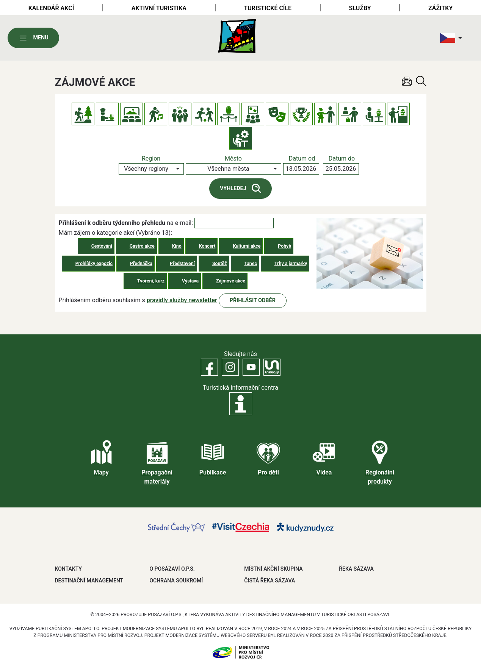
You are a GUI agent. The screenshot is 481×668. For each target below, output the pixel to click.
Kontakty (68, 569)
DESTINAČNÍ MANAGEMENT (89, 580)
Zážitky (440, 8)
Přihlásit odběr (253, 300)
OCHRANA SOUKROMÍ (176, 580)
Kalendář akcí (51, 8)
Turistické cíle (267, 8)
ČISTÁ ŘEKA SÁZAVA (269, 580)
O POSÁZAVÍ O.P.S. (171, 569)
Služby (360, 8)
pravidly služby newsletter (182, 300)
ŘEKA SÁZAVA (356, 569)
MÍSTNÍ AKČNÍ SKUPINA (273, 569)
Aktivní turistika (159, 8)
